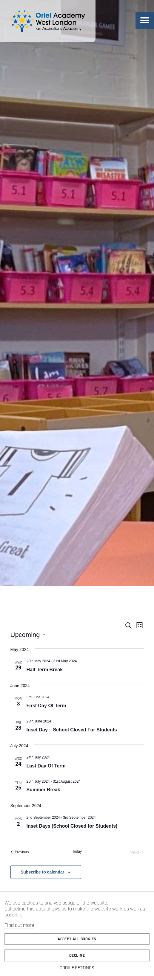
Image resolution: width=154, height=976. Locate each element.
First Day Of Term (46, 705)
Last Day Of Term (46, 765)
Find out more (19, 925)
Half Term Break (45, 669)
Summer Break (43, 789)
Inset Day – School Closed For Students (72, 729)
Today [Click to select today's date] (77, 851)
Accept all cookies (77, 939)
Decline (77, 955)
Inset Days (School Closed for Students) (72, 826)
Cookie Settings (77, 968)
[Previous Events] (19, 852)
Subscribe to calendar (42, 872)
